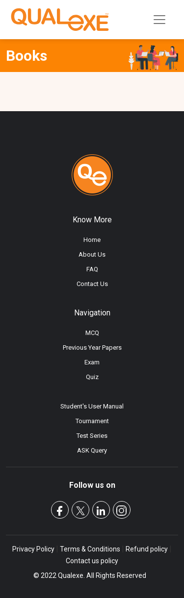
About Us (92, 254)
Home (92, 239)
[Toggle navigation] (159, 19)
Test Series (92, 435)
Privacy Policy (34, 549)
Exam (92, 362)
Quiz (92, 377)
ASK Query (92, 450)
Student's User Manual (92, 406)
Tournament (92, 421)
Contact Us (92, 283)
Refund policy (146, 549)
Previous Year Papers (92, 347)
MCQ (92, 332)
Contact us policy (92, 561)
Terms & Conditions (90, 549)
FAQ (92, 269)
